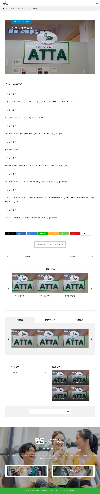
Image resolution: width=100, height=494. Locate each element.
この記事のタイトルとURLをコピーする (50, 244)
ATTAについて (16, 456)
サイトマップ (57, 458)
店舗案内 (77, 456)
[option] (24, 288)
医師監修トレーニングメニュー (55, 456)
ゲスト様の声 (25, 22)
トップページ (6, 456)
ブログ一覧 (41, 456)
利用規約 (48, 458)
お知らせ (33, 456)
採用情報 (85, 456)
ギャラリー (25, 456)
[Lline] (42, 233)
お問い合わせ (93, 456)
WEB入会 (41, 458)
